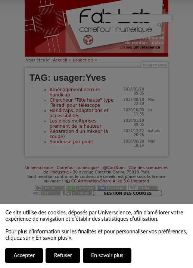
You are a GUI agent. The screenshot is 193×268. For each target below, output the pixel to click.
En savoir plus (107, 255)
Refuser (63, 255)
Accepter (24, 255)
